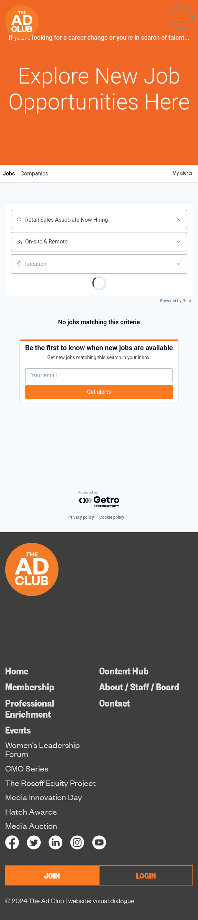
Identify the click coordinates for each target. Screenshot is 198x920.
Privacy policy (81, 517)
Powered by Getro (176, 300)
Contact (114, 702)
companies (34, 173)
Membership (29, 686)
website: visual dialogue (101, 900)
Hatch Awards (31, 811)
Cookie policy (112, 517)
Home (16, 670)
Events (18, 729)
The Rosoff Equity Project (50, 782)
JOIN (52, 875)
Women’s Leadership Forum (42, 749)
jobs (9, 173)
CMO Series (26, 768)
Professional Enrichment (29, 708)
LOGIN (146, 875)
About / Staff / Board (139, 686)
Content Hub (124, 670)
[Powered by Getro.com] (99, 499)
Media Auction (31, 825)
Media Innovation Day (43, 796)
